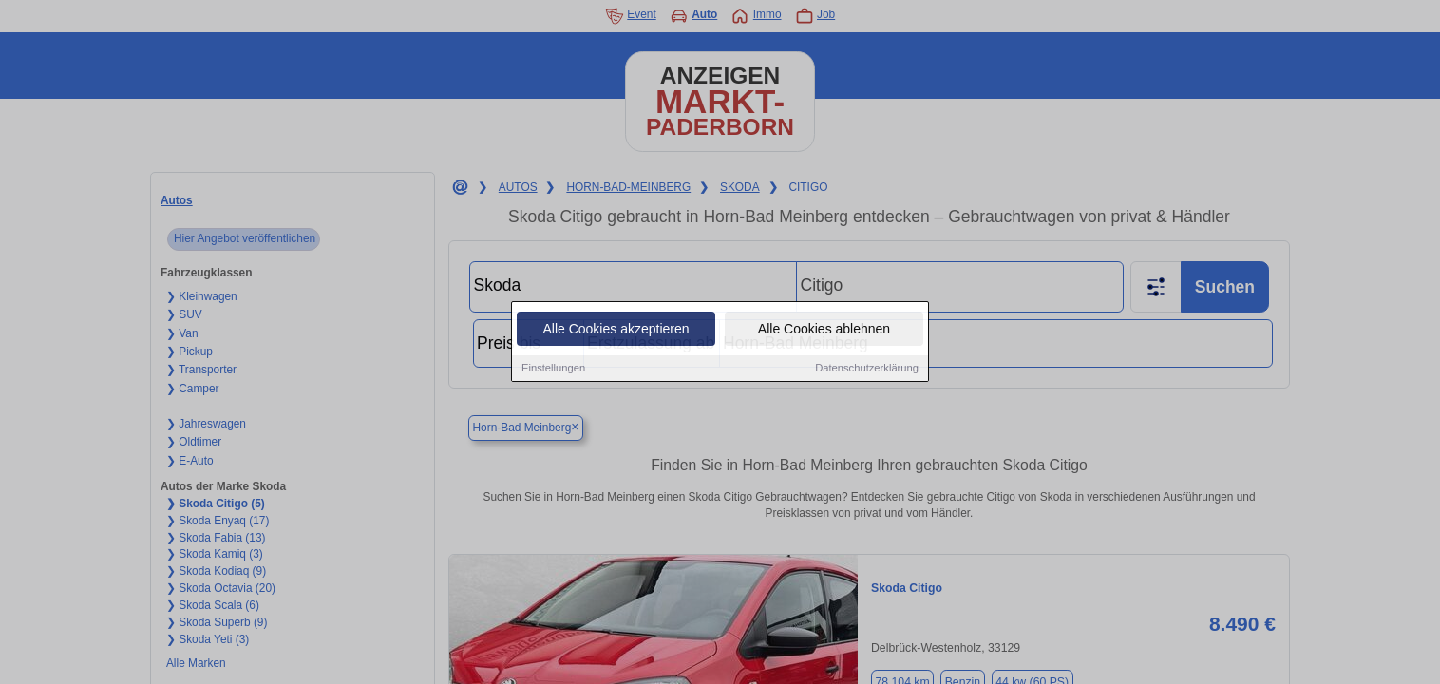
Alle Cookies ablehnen (824, 330)
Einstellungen (553, 369)
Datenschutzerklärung (867, 369)
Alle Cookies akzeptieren (615, 330)
